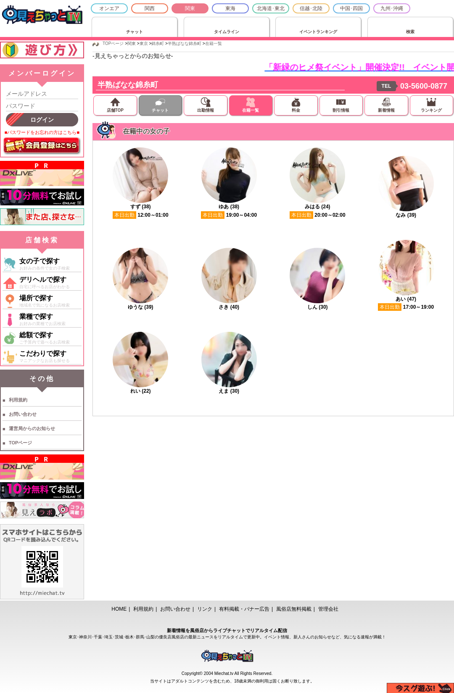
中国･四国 (351, 8)
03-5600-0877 (423, 86)
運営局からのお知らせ (32, 428)
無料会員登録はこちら (42, 146)
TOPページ (20, 442)
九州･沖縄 (391, 8)
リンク (204, 609)
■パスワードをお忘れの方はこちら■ (42, 132)
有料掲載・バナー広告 (244, 609)
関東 (190, 8)
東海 (230, 8)
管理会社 (328, 609)
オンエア (109, 8)
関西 (150, 8)
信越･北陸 (311, 8)
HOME (119, 609)
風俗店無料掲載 (293, 609)
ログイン (42, 119)
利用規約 (18, 399)
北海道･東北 (271, 8)
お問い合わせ (23, 414)
